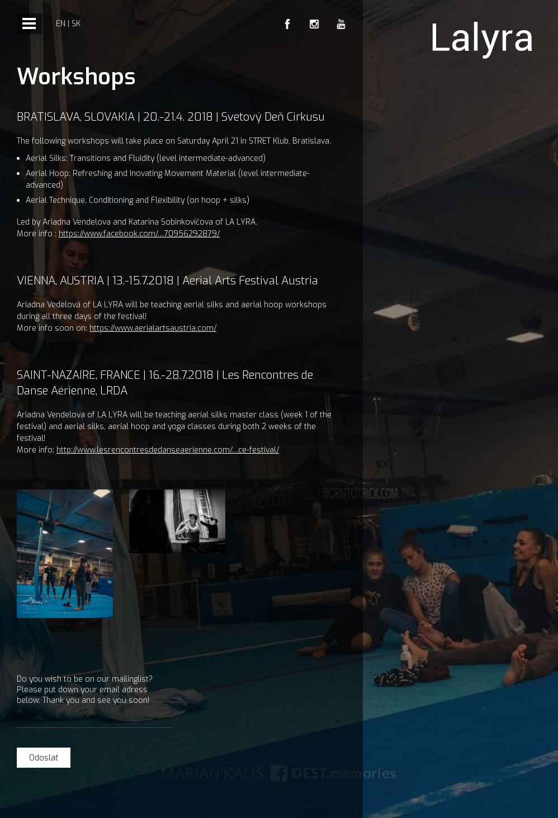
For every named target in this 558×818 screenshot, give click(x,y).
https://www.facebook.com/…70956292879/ (139, 234)
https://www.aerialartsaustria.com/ (152, 328)
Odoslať (43, 758)
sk (76, 23)
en (60, 23)
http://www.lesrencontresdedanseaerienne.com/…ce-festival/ (167, 450)
